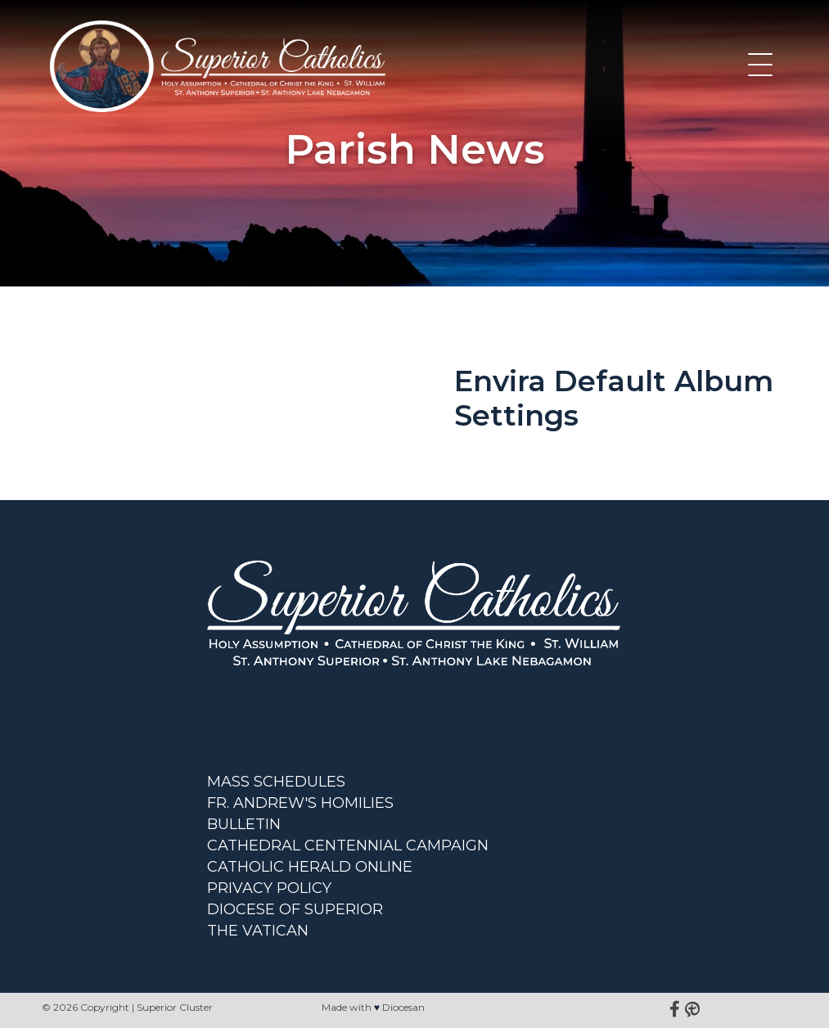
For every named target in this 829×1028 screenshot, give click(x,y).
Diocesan (403, 1007)
